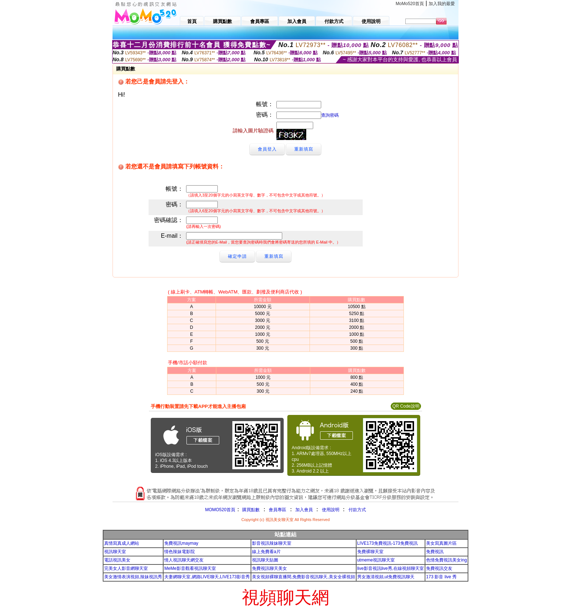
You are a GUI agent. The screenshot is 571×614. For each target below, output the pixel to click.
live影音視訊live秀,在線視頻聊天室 (390, 568)
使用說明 (330, 509)
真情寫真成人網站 (121, 543)
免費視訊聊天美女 (269, 568)
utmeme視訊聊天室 (376, 560)
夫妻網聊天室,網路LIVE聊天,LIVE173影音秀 (207, 576)
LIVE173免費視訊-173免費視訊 (387, 543)
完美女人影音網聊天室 (126, 568)
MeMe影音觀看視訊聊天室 (190, 568)
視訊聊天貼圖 (265, 560)
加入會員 (304, 509)
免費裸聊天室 (370, 551)
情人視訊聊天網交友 (184, 560)
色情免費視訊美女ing (446, 560)
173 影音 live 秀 (441, 576)
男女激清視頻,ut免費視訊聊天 (385, 576)
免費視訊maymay (181, 543)
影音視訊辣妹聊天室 (271, 543)
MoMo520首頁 (410, 3)
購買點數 (250, 509)
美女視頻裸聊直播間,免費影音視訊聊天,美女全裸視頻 (303, 576)
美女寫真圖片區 (441, 543)
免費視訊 (435, 551)
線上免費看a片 (266, 551)
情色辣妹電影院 (179, 551)
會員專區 (277, 509)
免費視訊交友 (439, 568)
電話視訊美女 (117, 560)
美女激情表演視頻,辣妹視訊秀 (133, 576)
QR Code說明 (405, 406)
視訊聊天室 (115, 551)
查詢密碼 (330, 115)
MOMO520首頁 (220, 509)
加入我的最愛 (442, 3)
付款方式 (357, 509)
